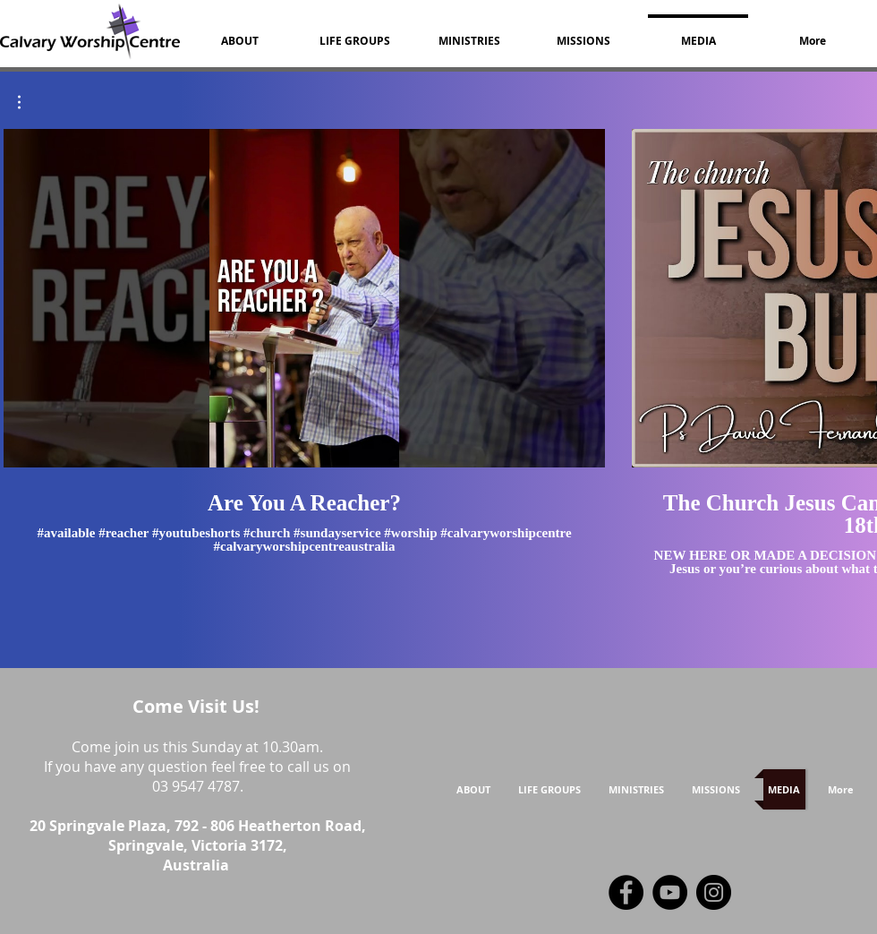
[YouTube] (669, 892)
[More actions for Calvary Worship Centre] (28, 102)
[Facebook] (626, 892)
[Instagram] (713, 892)
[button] (28, 102)
